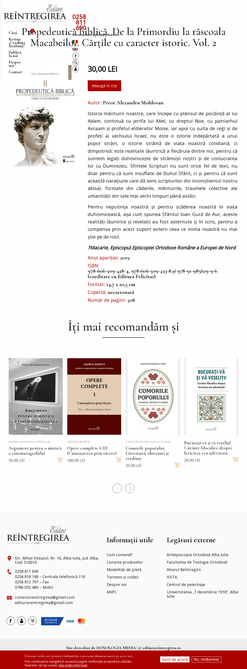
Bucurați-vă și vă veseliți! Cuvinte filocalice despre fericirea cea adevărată (208, 460)
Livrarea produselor (125, 574)
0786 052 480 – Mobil (34, 599)
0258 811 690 (90, 17)
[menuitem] (35, 13)
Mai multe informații (73, 665)
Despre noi (117, 596)
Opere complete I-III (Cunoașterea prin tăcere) (91, 463)
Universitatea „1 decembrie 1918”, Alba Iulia (202, 606)
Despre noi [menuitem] (166, 9)
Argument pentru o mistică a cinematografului (35, 463)
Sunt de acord (175, 659)
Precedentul (117, 500)
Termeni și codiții (122, 589)
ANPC (112, 604)
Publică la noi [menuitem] (143, 9)
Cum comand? (119, 567)
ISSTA (172, 589)
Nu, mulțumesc (206, 659)
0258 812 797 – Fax (32, 594)
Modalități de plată (124, 582)
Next (130, 500)
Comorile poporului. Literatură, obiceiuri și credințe (147, 465)
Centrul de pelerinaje (186, 596)
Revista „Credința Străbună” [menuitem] (106, 9)
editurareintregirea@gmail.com (44, 615)
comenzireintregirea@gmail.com (134, 18)
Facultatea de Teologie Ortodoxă (197, 574)
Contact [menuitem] (184, 9)
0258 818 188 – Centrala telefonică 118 (50, 589)
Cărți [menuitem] (77, 9)
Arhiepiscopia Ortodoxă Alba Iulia (197, 567)
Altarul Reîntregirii (184, 582)
